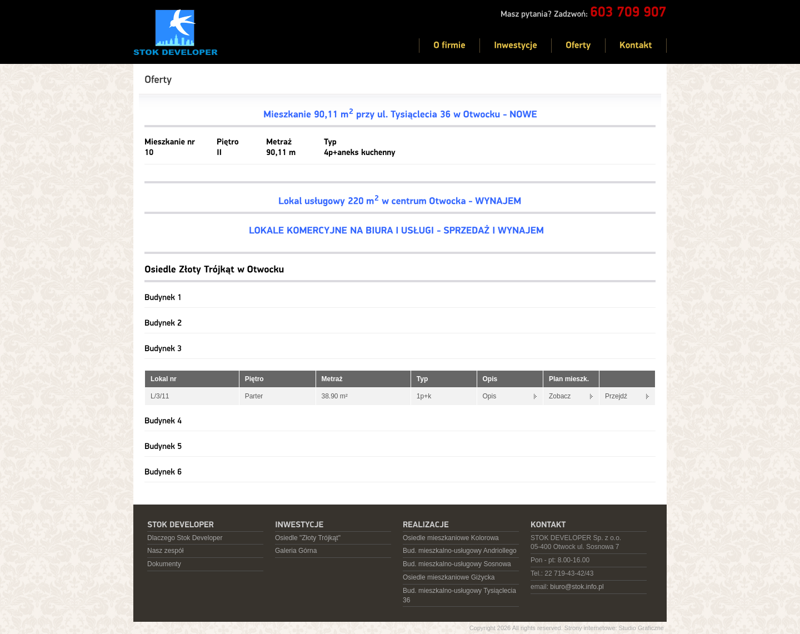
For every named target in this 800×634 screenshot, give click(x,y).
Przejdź (616, 396)
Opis (490, 396)
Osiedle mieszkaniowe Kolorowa (451, 538)
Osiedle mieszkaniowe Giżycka (448, 577)
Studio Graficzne (641, 628)
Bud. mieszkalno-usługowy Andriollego (460, 551)
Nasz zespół (165, 551)
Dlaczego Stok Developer (184, 538)
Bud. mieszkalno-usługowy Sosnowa (457, 564)
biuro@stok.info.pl (576, 587)
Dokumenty (164, 564)
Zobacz (560, 396)
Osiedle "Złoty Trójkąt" (308, 538)
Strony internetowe (590, 628)
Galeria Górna (296, 551)
